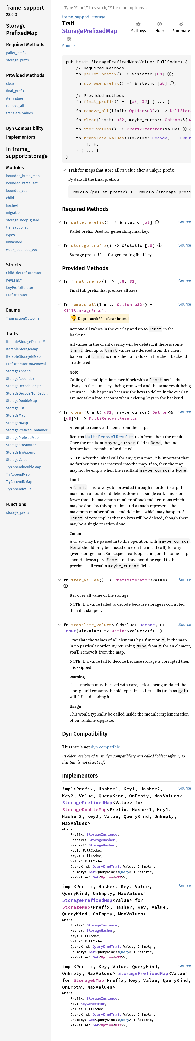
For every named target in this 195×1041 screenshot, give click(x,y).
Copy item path (69, 39)
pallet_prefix (100, 73)
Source (68, 45)
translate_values (104, 138)
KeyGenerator (92, 1003)
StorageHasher (102, 839)
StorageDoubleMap (84, 809)
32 (144, 101)
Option (136, 110)
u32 (151, 110)
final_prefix (99, 101)
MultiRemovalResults (113, 418)
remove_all (96, 110)
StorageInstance (102, 834)
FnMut (186, 138)
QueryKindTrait (107, 866)
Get (92, 871)
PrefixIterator (144, 128)
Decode (159, 138)
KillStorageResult (85, 310)
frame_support (76, 16)
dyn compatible (105, 747)
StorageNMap (88, 980)
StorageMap (76, 907)
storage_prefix (101, 83)
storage (98, 16)
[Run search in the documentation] (126, 8)
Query (124, 871)
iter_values (97, 128)
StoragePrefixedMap (87, 802)
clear (90, 119)
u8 (159, 73)
